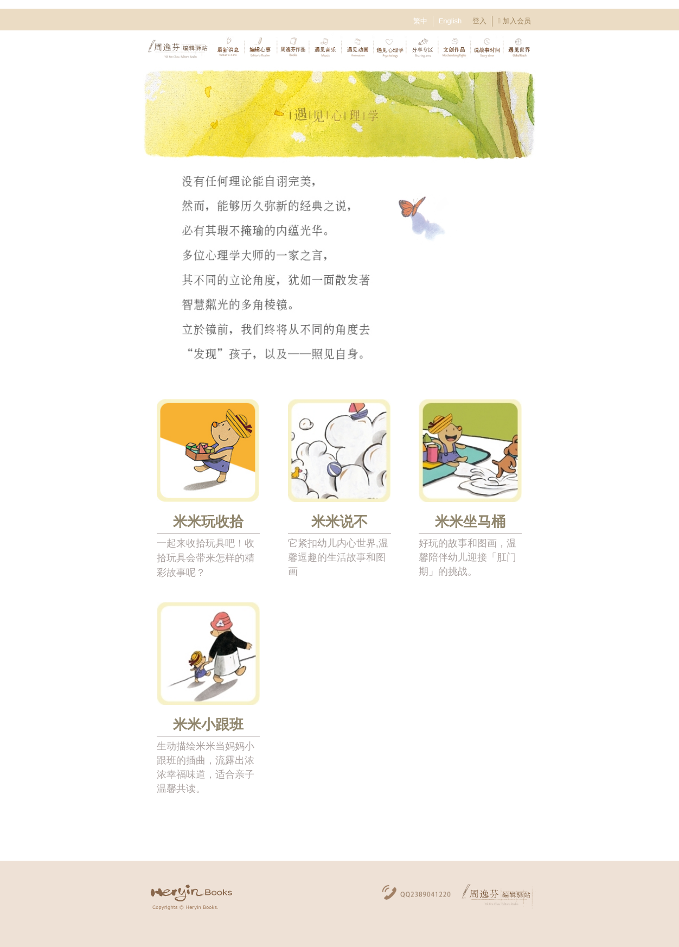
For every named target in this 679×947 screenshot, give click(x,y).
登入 (479, 21)
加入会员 (517, 21)
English (450, 21)
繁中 (420, 21)
